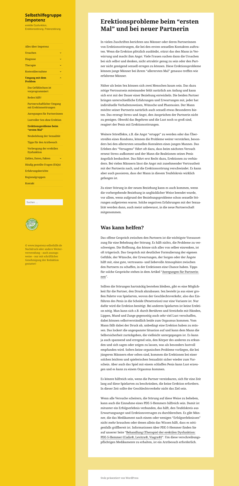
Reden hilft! (34, 97)
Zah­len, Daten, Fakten (37, 158)
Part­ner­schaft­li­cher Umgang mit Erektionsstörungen (44, 105)
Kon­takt (29, 183)
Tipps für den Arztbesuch (42, 142)
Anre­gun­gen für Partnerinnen (45, 113)
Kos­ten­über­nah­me (36, 71)
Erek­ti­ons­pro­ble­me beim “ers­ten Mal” (43, 127)
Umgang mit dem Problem (35, 79)
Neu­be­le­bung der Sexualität (44, 136)
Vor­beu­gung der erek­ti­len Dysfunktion (43, 150)
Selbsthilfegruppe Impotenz (43, 17)
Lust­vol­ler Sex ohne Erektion (44, 120)
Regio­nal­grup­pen (35, 177)
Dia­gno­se (30, 59)
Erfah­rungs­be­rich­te (36, 171)
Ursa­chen (30, 52)
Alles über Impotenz (37, 46)
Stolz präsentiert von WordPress (119, 478)
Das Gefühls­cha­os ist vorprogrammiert (39, 89)
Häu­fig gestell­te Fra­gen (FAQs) (43, 164)
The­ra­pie (30, 65)
